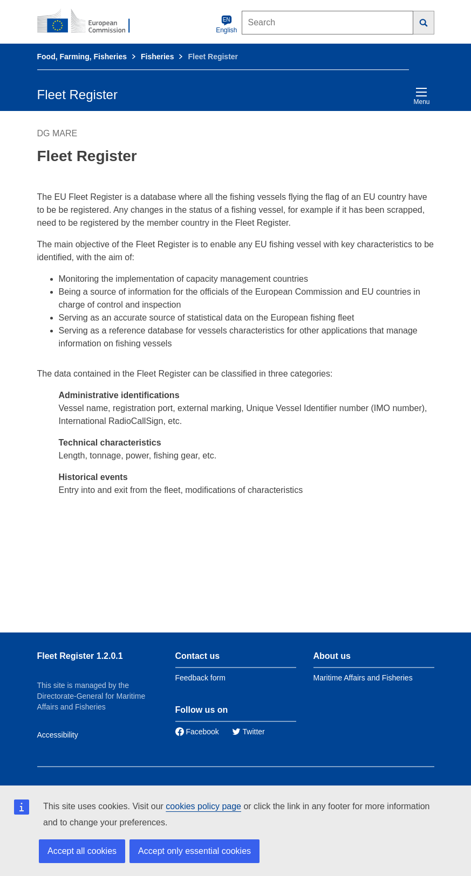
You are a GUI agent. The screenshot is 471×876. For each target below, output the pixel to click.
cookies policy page (203, 806)
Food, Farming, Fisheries (82, 56)
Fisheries (157, 56)
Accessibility (57, 735)
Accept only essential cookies (194, 851)
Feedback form (200, 677)
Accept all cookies (82, 851)
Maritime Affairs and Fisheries (363, 677)
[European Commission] (89, 21)
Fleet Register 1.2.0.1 (80, 656)
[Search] (423, 22)
